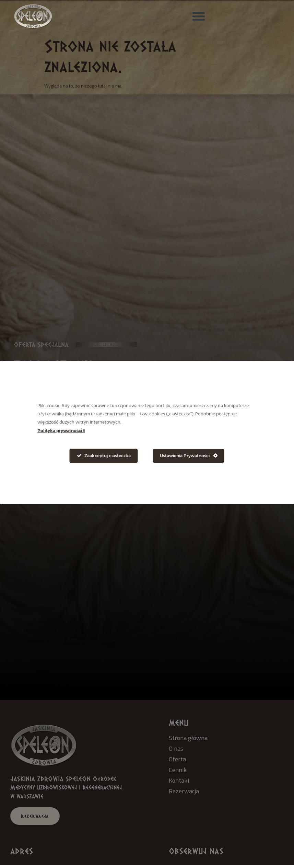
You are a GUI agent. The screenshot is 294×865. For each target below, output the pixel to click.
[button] (198, 16)
